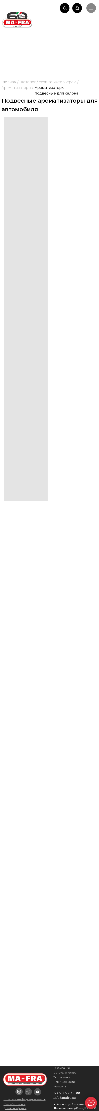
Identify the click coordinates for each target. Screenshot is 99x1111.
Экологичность (63, 1077)
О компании (61, 1067)
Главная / (9, 82)
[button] (65, 8)
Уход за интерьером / (59, 82)
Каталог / (29, 82)
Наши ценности (64, 1081)
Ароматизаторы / (17, 87)
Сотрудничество (65, 1072)
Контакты (59, 1086)
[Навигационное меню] (91, 8)
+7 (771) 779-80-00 (66, 1093)
